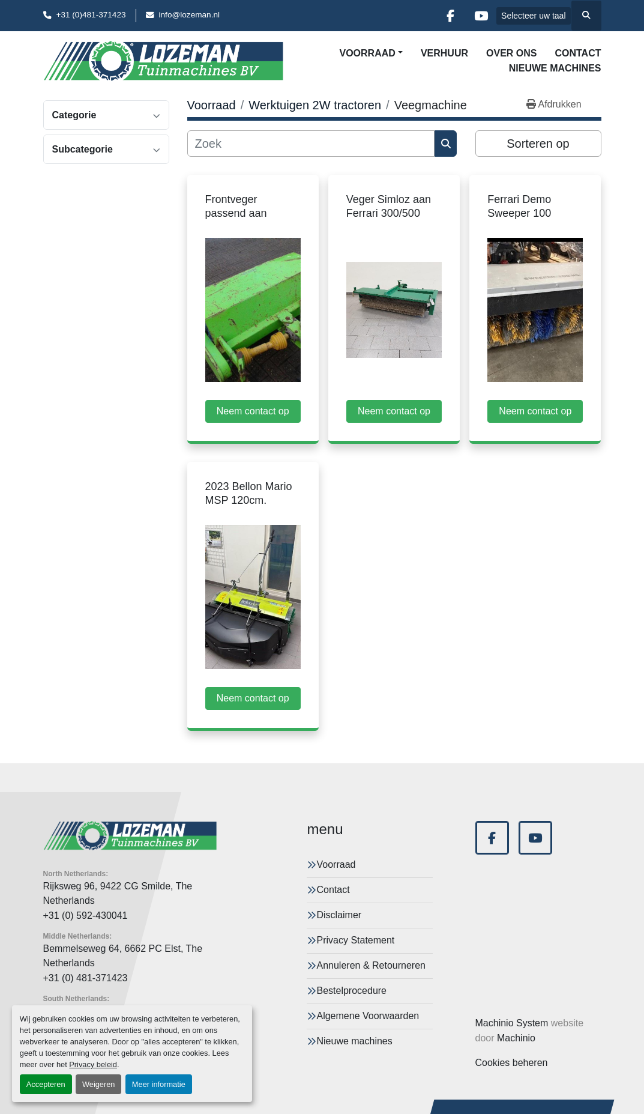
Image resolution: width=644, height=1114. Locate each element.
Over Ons (511, 53)
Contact (578, 53)
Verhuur (444, 53)
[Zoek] (311, 143)
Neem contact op (253, 411)
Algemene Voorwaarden (367, 1016)
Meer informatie (158, 1084)
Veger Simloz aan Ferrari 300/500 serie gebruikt (388, 212)
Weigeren (98, 1084)
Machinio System (512, 1023)
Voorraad (367, 53)
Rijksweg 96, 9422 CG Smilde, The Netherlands (118, 893)
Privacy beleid (93, 1064)
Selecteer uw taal (533, 15)
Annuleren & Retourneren (370, 965)
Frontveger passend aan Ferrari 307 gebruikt (252, 212)
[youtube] (481, 16)
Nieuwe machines (555, 68)
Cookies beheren (511, 1063)
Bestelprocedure (351, 990)
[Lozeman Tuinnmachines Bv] (130, 835)
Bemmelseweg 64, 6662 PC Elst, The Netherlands (123, 955)
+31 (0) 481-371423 (85, 978)
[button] (370, 53)
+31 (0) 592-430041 (85, 915)
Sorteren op (538, 143)
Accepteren (45, 1084)
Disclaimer (338, 915)
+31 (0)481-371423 (91, 14)
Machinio (516, 1038)
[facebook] (450, 16)
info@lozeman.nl (189, 14)
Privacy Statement (355, 940)
